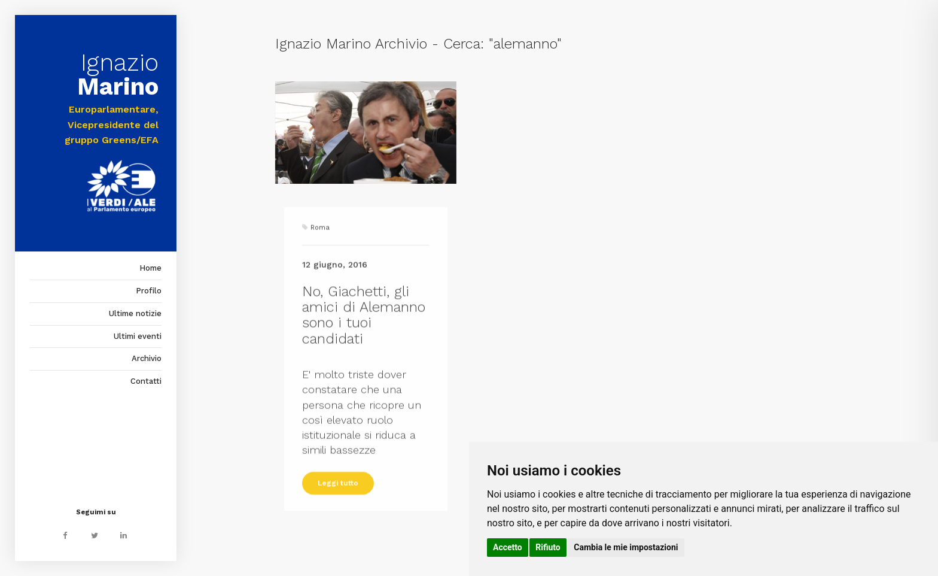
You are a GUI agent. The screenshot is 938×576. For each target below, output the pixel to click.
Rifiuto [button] (548, 547)
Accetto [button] (507, 547)
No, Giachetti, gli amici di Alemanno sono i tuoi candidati (363, 353)
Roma (320, 265)
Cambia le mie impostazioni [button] (626, 547)
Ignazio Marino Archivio (351, 43)
